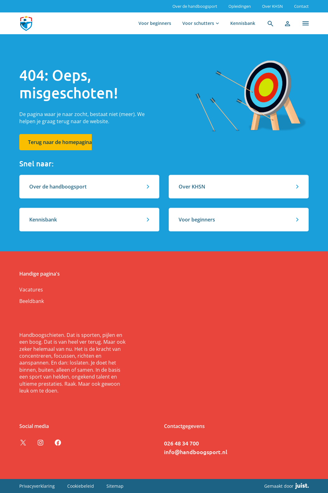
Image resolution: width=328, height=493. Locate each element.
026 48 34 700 (181, 443)
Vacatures (31, 289)
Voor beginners (154, 23)
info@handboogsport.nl (195, 451)
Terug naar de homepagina (60, 142)
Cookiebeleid (80, 486)
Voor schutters (198, 23)
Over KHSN (272, 6)
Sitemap (115, 486)
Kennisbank (242, 23)
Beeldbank (31, 301)
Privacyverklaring (37, 486)
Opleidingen (239, 6)
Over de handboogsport (194, 6)
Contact (301, 6)
